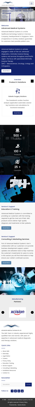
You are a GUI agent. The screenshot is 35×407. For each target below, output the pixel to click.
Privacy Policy (7, 361)
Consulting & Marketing (10, 368)
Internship (6, 354)
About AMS (6, 351)
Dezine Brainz (22, 405)
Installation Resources (9, 371)
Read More (5, 17)
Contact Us (6, 373)
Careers (5, 359)
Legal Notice (6, 356)
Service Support (7, 366)
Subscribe (28, 384)
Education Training (8, 363)
